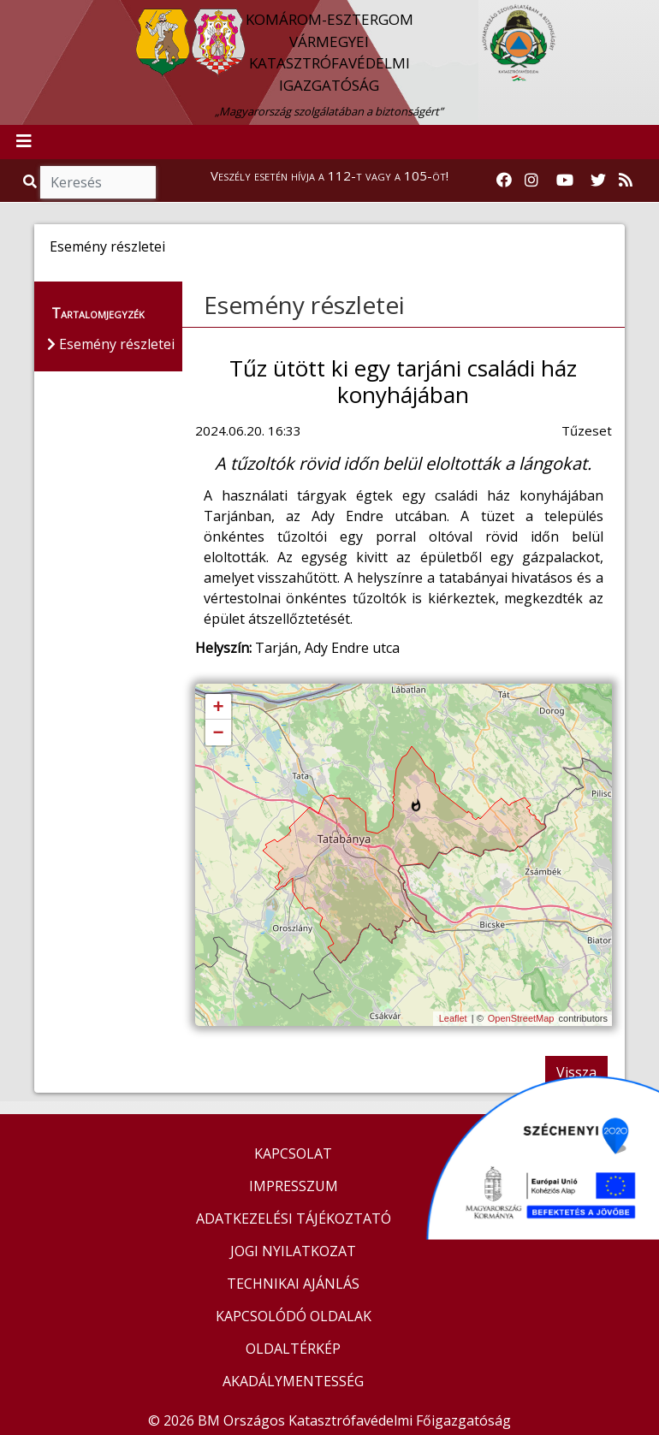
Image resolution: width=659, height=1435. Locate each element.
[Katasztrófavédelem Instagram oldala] (531, 180)
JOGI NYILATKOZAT (293, 1251)
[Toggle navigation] (24, 142)
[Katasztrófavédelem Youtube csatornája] (565, 180)
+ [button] (217, 708)
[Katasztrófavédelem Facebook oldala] (504, 180)
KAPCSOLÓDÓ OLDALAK (293, 1316)
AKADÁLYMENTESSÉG (293, 1381)
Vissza (576, 1072)
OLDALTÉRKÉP (293, 1348)
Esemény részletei (304, 304)
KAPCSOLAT (293, 1153)
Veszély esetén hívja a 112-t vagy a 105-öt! (329, 175)
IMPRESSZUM (293, 1186)
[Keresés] (98, 182)
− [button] (217, 733)
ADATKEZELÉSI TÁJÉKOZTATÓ (293, 1218)
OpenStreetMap (521, 1018)
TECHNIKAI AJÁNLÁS (293, 1283)
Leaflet (453, 1018)
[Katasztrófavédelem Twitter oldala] (598, 180)
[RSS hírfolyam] (625, 180)
